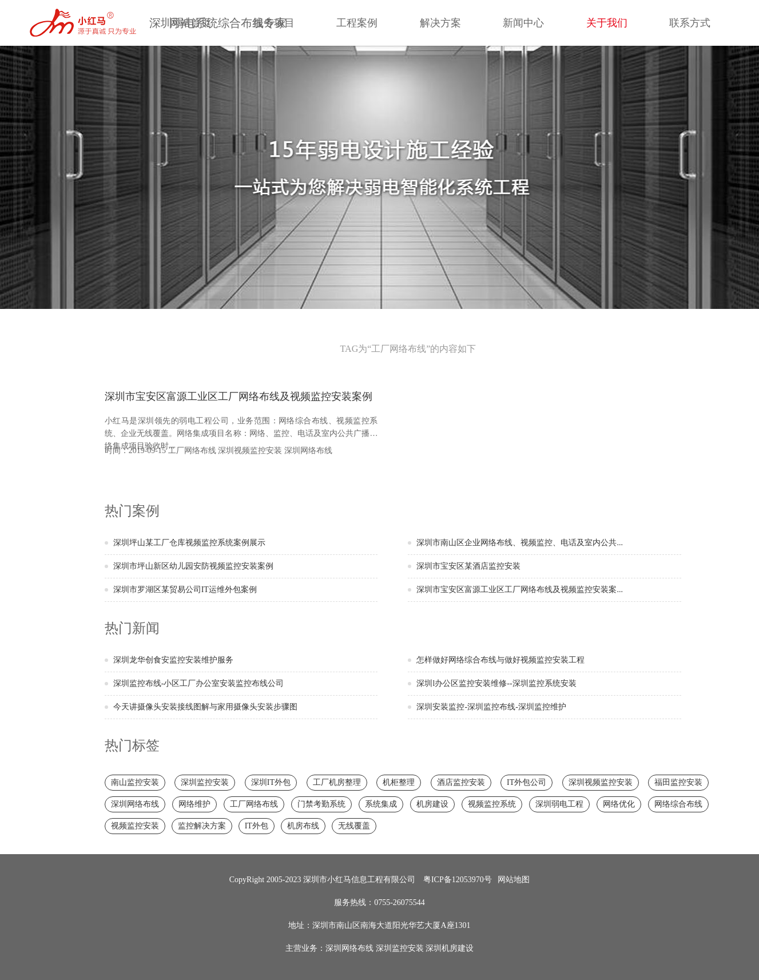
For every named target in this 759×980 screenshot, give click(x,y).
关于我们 (606, 23)
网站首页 (190, 23)
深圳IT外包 (271, 782)
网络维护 (194, 804)
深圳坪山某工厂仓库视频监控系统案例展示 (189, 542)
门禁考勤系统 (321, 804)
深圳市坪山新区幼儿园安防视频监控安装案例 (193, 566)
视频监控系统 (492, 804)
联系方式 (689, 23)
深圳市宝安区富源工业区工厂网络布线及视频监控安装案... (519, 589)
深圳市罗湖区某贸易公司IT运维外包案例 (185, 589)
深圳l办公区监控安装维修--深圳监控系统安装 (496, 683)
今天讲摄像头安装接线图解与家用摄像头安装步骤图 (205, 707)
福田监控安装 (678, 782)
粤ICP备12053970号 (457, 879)
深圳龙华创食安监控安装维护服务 (173, 660)
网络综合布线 (678, 804)
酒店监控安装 (461, 782)
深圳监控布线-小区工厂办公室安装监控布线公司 (198, 683)
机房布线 (303, 826)
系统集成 (381, 804)
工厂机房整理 (337, 782)
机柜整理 (399, 782)
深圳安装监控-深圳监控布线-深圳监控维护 (491, 707)
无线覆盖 (354, 826)
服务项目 (274, 23)
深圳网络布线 (308, 450)
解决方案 (440, 23)
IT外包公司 (526, 782)
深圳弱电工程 (559, 804)
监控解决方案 (202, 826)
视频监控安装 (135, 826)
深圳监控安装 (205, 782)
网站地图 (514, 879)
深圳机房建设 (450, 948)
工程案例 (356, 23)
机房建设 (432, 804)
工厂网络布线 (192, 450)
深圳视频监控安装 (250, 450)
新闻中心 (523, 23)
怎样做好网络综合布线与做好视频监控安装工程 (500, 660)
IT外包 (256, 826)
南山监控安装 (135, 782)
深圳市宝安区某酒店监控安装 (468, 566)
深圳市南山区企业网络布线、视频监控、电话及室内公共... (519, 542)
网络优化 (619, 804)
